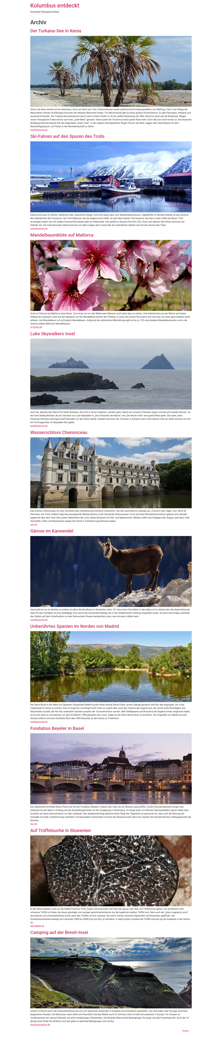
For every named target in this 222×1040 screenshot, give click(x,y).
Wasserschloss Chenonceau (58, 432)
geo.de (33, 524)
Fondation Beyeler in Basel (57, 728)
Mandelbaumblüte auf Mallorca (61, 235)
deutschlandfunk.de (40, 1024)
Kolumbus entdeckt (54, 5)
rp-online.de (36, 327)
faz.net (33, 823)
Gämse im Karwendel (51, 531)
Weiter (187, 1031)
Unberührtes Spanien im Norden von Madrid (74, 626)
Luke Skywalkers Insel (52, 333)
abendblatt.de (37, 926)
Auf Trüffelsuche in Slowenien (60, 830)
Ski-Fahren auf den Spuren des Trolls (67, 136)
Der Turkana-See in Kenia (55, 30)
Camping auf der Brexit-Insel (59, 932)
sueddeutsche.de (39, 129)
